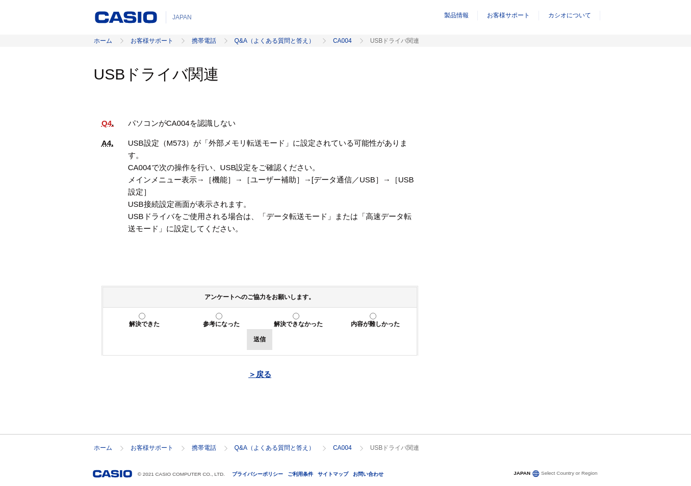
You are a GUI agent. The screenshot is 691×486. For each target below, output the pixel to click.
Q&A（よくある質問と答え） (275, 40)
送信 (259, 339)
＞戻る (259, 374)
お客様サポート (508, 15)
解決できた (144, 324)
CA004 (342, 40)
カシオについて (569, 15)
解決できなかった (298, 324)
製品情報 (456, 15)
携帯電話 (204, 40)
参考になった (221, 324)
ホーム (103, 40)
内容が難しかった (375, 324)
